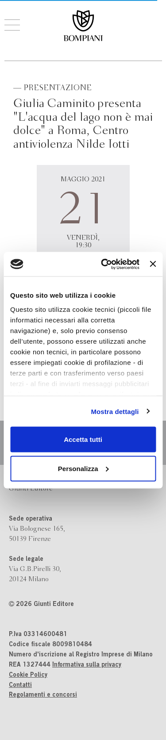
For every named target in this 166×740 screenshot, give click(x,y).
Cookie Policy (28, 675)
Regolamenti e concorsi (43, 695)
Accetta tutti (83, 439)
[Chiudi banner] (153, 264)
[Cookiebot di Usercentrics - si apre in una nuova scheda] (104, 264)
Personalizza (83, 468)
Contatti (20, 685)
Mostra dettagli (115, 411)
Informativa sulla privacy (86, 665)
